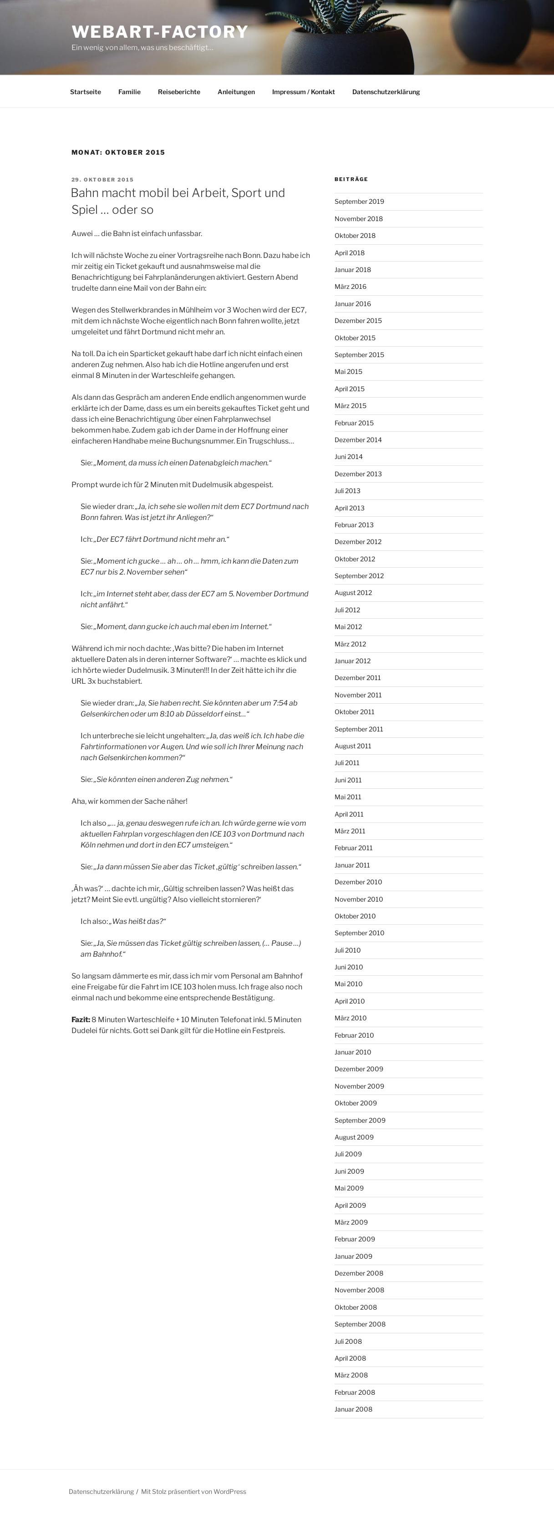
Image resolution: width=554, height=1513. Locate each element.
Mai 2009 (349, 1188)
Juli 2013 (348, 490)
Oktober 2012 (355, 559)
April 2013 (350, 508)
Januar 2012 (353, 661)
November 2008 (359, 1290)
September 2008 (360, 1324)
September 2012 (359, 576)
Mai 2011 (348, 797)
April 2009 (350, 1205)
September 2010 (360, 933)
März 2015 (350, 405)
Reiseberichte (179, 92)
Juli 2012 (347, 610)
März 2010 (351, 1018)
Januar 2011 (352, 865)
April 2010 (350, 1001)
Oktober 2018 (355, 235)
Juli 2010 (348, 950)
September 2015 (359, 354)
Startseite (85, 92)
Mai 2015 (348, 371)
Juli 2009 (348, 1154)
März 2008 (351, 1375)
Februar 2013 (354, 525)
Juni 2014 (349, 456)
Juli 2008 (348, 1341)
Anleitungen (236, 92)
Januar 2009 (353, 1256)
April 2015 (350, 389)
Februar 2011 (354, 848)
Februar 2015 (354, 423)
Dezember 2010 (358, 882)
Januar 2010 (353, 1052)
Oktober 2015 (355, 338)
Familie (129, 92)
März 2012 (350, 644)
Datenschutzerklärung (386, 92)
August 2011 (353, 746)
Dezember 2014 (358, 440)
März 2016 (350, 286)
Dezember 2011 (358, 677)
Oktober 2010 (355, 916)
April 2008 (350, 1358)
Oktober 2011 (355, 712)
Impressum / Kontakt (303, 92)
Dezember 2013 (358, 474)
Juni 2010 (349, 967)
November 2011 (358, 695)
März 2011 (350, 831)
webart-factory (160, 32)
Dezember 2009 (359, 1069)
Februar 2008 (355, 1392)
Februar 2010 (354, 1035)
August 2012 (353, 592)
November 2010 (359, 899)
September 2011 (359, 729)
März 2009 (351, 1222)
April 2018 (350, 253)
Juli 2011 (347, 763)
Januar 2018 (353, 269)
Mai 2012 (348, 626)
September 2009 (360, 1120)
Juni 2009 (349, 1171)
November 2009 (359, 1086)
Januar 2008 (353, 1409)
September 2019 (359, 201)
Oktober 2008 (356, 1307)
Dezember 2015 (358, 320)
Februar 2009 (355, 1239)
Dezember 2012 (358, 541)
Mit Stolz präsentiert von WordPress (193, 1491)
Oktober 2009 (356, 1103)
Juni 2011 (348, 780)
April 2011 (349, 814)
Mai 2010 (349, 984)
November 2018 (359, 218)
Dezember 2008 (359, 1273)
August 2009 (354, 1137)
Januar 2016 (353, 304)
